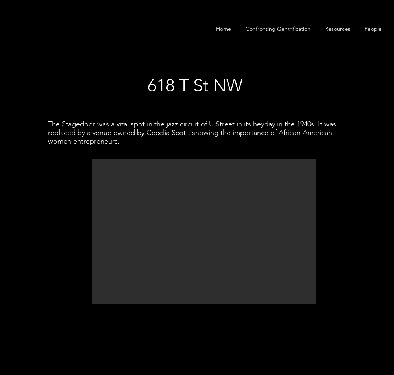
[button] (373, 29)
